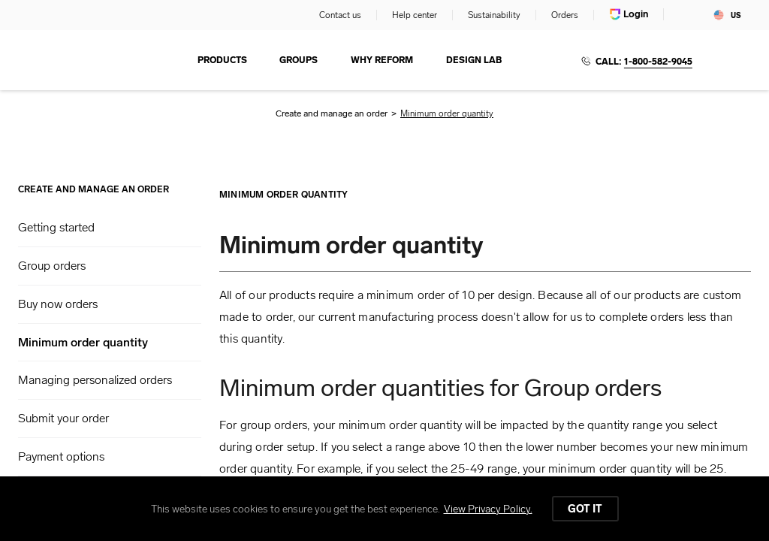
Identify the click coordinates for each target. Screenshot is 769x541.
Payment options (61, 456)
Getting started (56, 227)
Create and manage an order (332, 113)
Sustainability (494, 15)
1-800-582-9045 (658, 61)
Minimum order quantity (83, 343)
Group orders (52, 265)
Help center (414, 15)
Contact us (340, 15)
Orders (564, 15)
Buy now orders (58, 304)
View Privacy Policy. (488, 509)
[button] (109, 227)
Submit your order (63, 418)
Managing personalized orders (95, 380)
